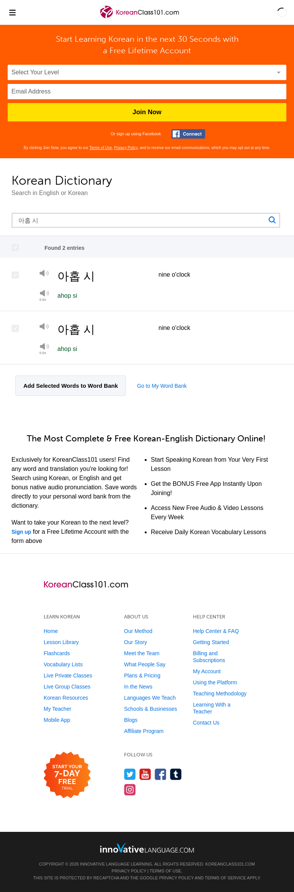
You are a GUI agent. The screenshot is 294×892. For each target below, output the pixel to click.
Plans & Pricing (142, 675)
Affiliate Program (143, 731)
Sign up (21, 532)
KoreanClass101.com (230, 864)
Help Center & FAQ (216, 631)
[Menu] (12, 12)
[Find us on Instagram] (130, 789)
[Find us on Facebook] (161, 774)
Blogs (130, 720)
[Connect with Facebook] (188, 133)
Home (51, 631)
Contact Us (206, 723)
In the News (138, 687)
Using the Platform (215, 682)
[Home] (139, 18)
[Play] (44, 274)
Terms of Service (225, 878)
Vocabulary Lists (63, 664)
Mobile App (57, 720)
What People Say (144, 664)
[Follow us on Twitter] (130, 774)
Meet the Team (141, 653)
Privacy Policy (126, 148)
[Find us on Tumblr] (176, 774)
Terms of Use (100, 148)
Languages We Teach (150, 698)
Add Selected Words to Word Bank (70, 385)
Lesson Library (61, 642)
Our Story (135, 642)
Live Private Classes (68, 675)
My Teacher (57, 709)
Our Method (138, 631)
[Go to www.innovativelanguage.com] (147, 848)
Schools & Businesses (150, 709)
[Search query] (145, 220)
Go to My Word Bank (162, 386)
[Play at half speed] (44, 348)
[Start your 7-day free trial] (67, 775)
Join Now (147, 112)
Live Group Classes (67, 687)
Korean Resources (66, 698)
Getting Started (211, 642)
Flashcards (57, 653)
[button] (282, 12)
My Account (206, 671)
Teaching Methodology (220, 693)
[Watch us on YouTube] (145, 774)
